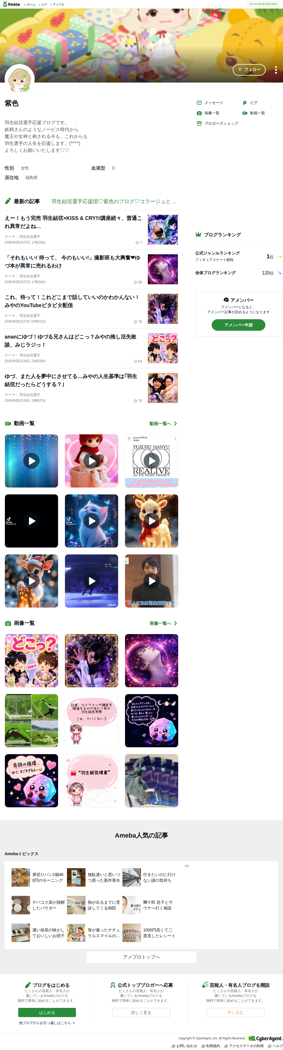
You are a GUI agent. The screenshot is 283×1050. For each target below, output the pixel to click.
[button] (249, 70)
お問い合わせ (184, 1045)
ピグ (250, 103)
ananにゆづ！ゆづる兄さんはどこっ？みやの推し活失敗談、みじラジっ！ (70, 341)
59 (138, 282)
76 (138, 322)
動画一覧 (253, 113)
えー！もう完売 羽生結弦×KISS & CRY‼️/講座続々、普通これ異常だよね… (73, 222)
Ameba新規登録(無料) (263, 4)
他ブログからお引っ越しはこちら (45, 1023)
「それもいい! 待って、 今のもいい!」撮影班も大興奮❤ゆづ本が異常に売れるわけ (72, 262)
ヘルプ (275, 1045)
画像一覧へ (164, 623)
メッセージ (209, 103)
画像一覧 (207, 113)
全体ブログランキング (215, 272)
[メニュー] (276, 70)
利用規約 (211, 1045)
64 (138, 361)
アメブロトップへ (141, 956)
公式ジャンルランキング (217, 253)
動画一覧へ (164, 423)
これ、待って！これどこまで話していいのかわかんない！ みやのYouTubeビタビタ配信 (72, 301)
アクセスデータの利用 (244, 1045)
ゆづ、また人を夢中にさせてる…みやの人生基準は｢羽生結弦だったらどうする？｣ (71, 380)
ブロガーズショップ (217, 123)
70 (138, 401)
